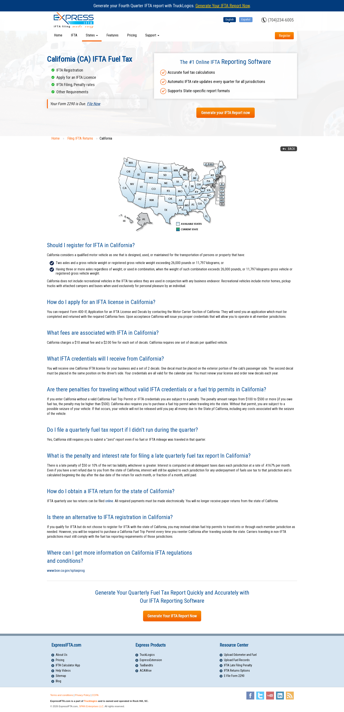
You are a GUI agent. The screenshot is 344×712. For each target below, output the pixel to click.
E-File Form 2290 (234, 676)
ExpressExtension (151, 660)
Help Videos (63, 670)
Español (245, 19)
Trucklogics (90, 701)
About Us (61, 654)
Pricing (132, 35)
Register (284, 36)
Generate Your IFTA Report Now (222, 5)
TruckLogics (147, 654)
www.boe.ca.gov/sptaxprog (66, 570)
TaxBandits (146, 665)
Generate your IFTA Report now (225, 112)
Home (58, 35)
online (109, 501)
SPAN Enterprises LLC (91, 706)
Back (291, 149)
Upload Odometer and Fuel (240, 654)
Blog (58, 681)
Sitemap (61, 676)
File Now (93, 103)
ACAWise (146, 670)
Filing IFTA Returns (80, 138)
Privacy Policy (82, 695)
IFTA (74, 35)
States (92, 35)
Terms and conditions (61, 695)
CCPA (95, 695)
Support (152, 35)
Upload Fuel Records (237, 660)
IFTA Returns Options (237, 670)
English (230, 19)
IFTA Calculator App (68, 665)
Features (112, 35)
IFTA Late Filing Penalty (238, 665)
